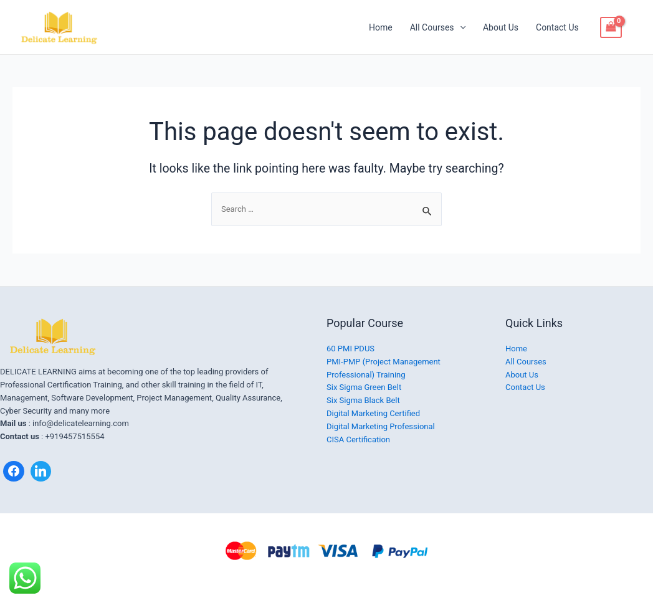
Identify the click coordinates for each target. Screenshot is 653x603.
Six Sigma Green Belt (363, 387)
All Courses (437, 27)
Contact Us (557, 27)
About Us (500, 27)
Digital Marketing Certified (373, 413)
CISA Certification (358, 439)
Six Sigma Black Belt (363, 400)
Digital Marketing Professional (380, 426)
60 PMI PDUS (350, 348)
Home (381, 27)
